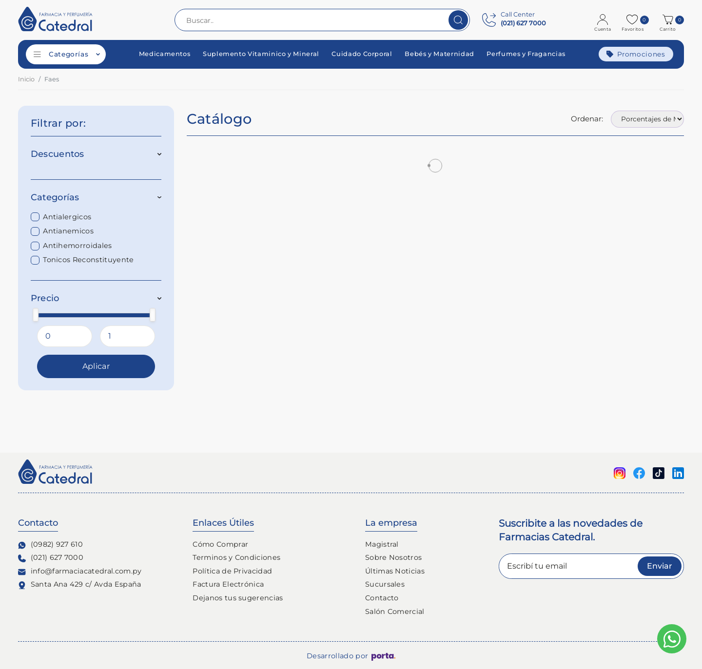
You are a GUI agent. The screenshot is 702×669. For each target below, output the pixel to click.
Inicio (26, 79)
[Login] (603, 20)
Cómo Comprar (220, 544)
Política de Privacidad (232, 571)
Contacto (382, 597)
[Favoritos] (633, 20)
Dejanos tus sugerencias (238, 597)
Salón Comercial (395, 611)
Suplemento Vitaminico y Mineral (261, 54)
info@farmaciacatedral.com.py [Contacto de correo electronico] (80, 571)
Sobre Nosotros (393, 557)
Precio (96, 298)
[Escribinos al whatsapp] (671, 638)
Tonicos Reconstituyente (88, 259)
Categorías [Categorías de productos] (67, 54)
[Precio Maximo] (127, 336)
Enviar (659, 566)
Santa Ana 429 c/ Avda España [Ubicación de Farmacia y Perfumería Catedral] (79, 584)
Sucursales (385, 584)
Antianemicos (68, 231)
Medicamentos (165, 54)
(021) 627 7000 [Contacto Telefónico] (50, 557)
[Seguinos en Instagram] (619, 472)
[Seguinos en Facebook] (639, 472)
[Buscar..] (322, 20)
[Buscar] (458, 20)
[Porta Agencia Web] (383, 656)
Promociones (635, 54)
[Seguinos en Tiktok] (658, 472)
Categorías (96, 197)
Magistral (382, 544)
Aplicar (96, 366)
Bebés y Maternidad (439, 54)
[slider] (36, 314)
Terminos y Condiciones (236, 557)
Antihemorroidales (77, 245)
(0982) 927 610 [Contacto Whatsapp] (50, 544)
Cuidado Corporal (362, 54)
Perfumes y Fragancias (526, 54)
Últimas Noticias (395, 571)
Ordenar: (587, 118)
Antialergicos (67, 216)
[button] (669, 20)
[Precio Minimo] (64, 336)
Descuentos (96, 154)
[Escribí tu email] (591, 566)
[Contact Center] (514, 20)
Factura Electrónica (228, 584)
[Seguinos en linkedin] (678, 472)
